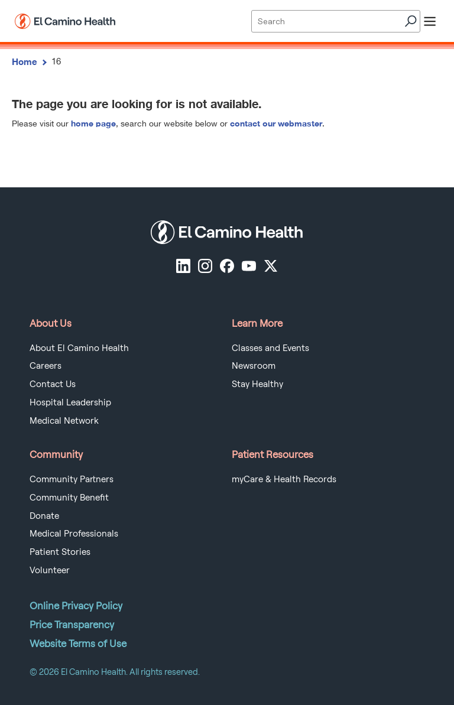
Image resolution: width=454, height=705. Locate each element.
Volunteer (50, 570)
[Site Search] (335, 21)
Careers (45, 365)
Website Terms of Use (78, 643)
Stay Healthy (257, 384)
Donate (44, 516)
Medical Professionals (74, 533)
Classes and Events (270, 348)
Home (24, 61)
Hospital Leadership (70, 402)
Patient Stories (60, 552)
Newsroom (253, 365)
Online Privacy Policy (76, 606)
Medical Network (64, 420)
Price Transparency (72, 625)
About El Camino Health (79, 348)
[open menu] (429, 21)
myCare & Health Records (284, 479)
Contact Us (53, 384)
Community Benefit (69, 497)
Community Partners (72, 479)
